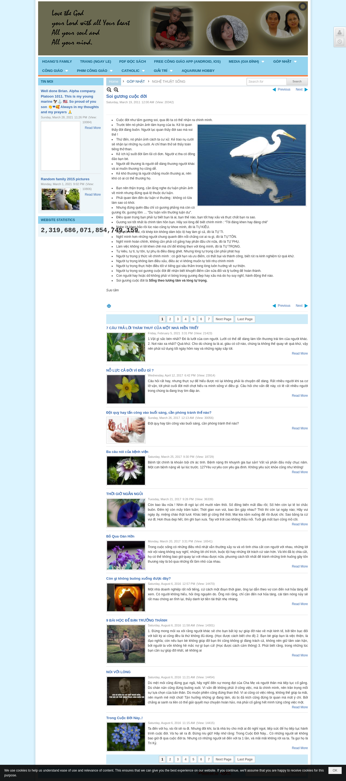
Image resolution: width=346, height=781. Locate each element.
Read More (93, 128)
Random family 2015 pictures (65, 179)
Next (299, 89)
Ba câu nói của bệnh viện (127, 452)
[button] (247, 61)
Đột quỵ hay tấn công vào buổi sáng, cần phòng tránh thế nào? (158, 412)
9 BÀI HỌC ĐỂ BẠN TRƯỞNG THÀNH (136, 620)
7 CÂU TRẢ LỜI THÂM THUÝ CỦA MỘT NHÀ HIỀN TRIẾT (152, 328)
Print (109, 306)
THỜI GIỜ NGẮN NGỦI (124, 494)
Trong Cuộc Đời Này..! (124, 718)
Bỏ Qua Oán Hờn (120, 536)
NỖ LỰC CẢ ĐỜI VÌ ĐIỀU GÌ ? (130, 370)
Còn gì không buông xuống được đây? (138, 578)
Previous (284, 89)
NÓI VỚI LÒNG (118, 672)
